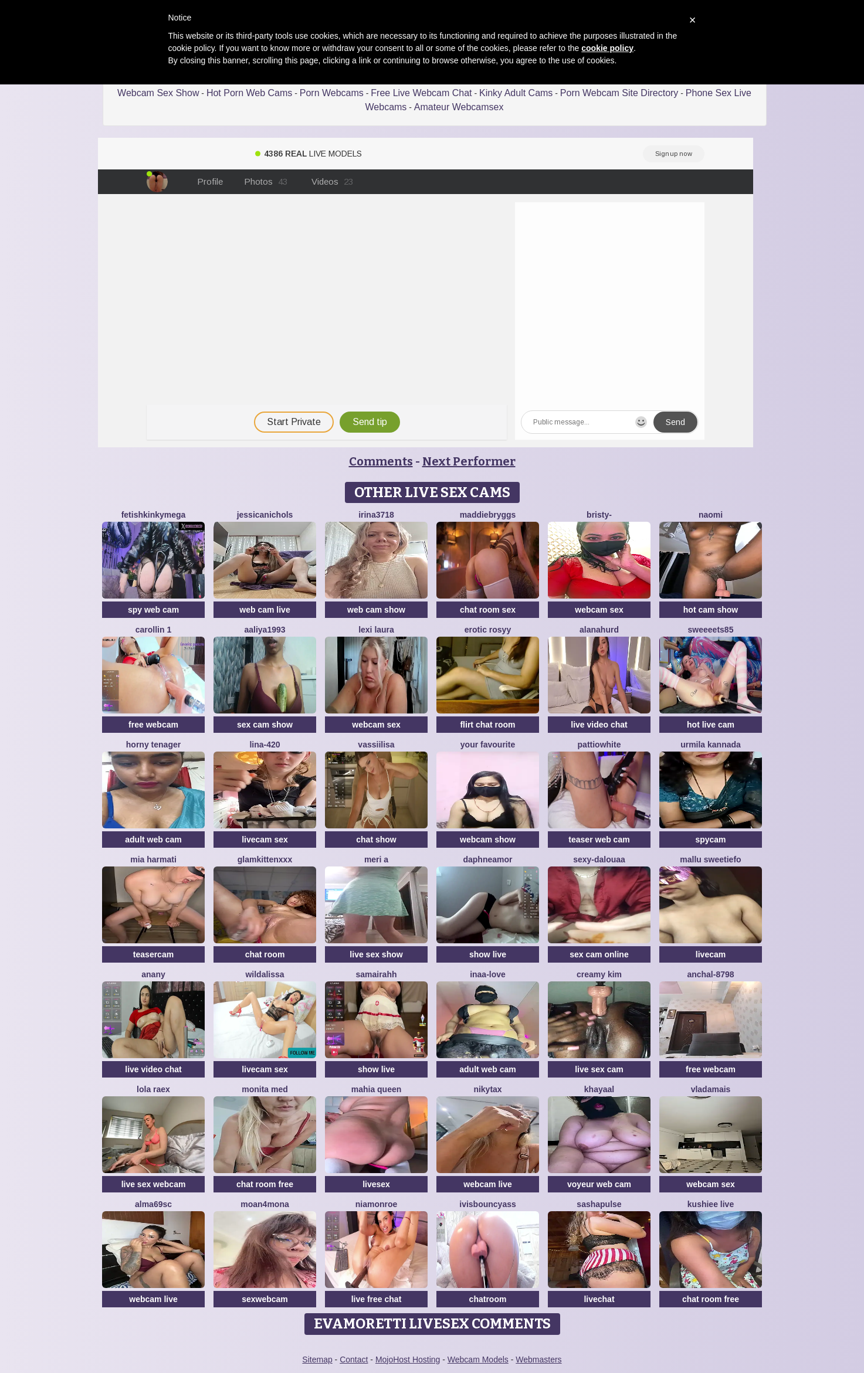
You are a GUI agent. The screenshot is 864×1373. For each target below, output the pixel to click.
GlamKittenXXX (265, 859)
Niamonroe (376, 1204)
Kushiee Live (710, 1204)
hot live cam (710, 724)
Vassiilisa (376, 744)
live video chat (599, 724)
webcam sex (599, 609)
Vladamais (711, 1089)
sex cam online (599, 954)
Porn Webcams (332, 93)
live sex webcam (153, 1184)
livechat (599, 1299)
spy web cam (153, 609)
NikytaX (487, 1089)
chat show (376, 839)
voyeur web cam (599, 1184)
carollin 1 (153, 629)
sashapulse (599, 1204)
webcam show (488, 839)
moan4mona (264, 1204)
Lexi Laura (376, 629)
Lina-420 (264, 744)
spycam (710, 839)
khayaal (599, 1089)
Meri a (376, 859)
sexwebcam (265, 1299)
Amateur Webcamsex (459, 107)
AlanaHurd (599, 629)
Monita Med (265, 1089)
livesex (376, 1184)
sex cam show (265, 724)
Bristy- (599, 514)
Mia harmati (153, 859)
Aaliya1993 (264, 629)
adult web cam (153, 839)
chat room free (264, 1184)
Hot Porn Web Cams (249, 93)
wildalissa (264, 974)
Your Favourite (487, 744)
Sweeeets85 (711, 629)
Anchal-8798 (710, 974)
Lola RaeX (153, 1089)
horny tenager (153, 744)
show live (487, 954)
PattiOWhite (599, 744)
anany (153, 974)
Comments (381, 461)
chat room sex (488, 609)
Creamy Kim (599, 974)
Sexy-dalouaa (599, 859)
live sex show (376, 954)
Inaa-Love (488, 974)
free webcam (153, 724)
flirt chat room (487, 724)
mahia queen (376, 1089)
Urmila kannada (710, 744)
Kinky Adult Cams (516, 93)
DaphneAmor (487, 859)
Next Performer (469, 461)
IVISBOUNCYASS (487, 1204)
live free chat (376, 1299)
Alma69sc (153, 1204)
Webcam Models (478, 1359)
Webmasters (538, 1359)
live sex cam (599, 1069)
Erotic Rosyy (488, 629)
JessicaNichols (265, 514)
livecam (711, 954)
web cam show (376, 609)
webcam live (487, 1184)
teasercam (153, 954)
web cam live (264, 609)
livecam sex (265, 839)
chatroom (488, 1299)
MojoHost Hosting (408, 1359)
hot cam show (710, 609)
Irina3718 (376, 514)
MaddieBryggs (488, 514)
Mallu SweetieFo (710, 859)
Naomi (711, 514)
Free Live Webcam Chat (421, 93)
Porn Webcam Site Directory (619, 93)
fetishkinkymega (153, 514)
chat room (265, 954)
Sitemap (317, 1359)
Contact (354, 1359)
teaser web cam (598, 839)
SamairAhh (376, 974)
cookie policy (607, 48)
